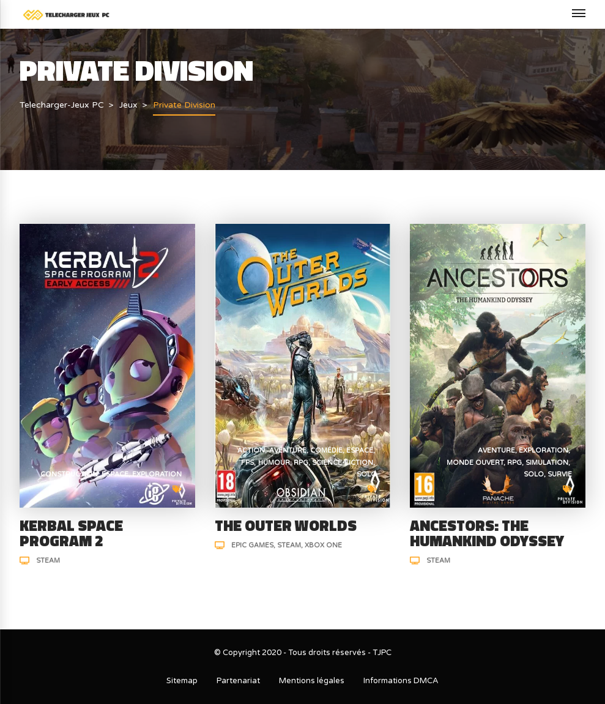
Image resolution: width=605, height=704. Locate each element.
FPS (247, 463)
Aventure (287, 450)
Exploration (157, 474)
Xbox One (323, 545)
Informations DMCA (401, 681)
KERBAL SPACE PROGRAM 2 (71, 533)
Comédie (326, 450)
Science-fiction (342, 463)
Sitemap (182, 681)
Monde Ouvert (475, 463)
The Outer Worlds (286, 525)
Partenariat (238, 681)
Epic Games (252, 545)
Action (251, 450)
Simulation (546, 463)
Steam (48, 561)
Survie (559, 474)
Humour (274, 463)
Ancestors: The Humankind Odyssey (487, 533)
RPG (301, 463)
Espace (115, 474)
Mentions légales (311, 681)
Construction (69, 474)
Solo (367, 474)
